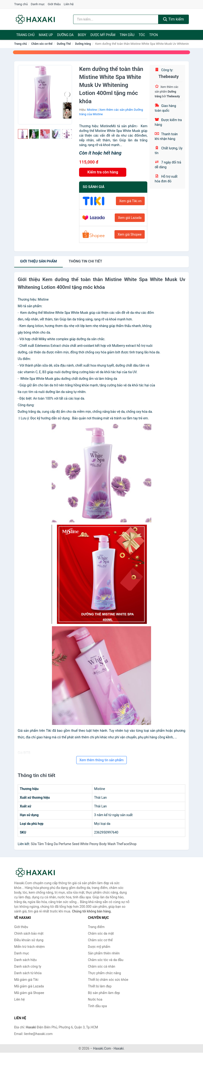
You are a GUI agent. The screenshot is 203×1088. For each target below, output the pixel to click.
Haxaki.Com (102, 1048)
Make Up (46, 35)
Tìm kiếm (173, 19)
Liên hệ (69, 4)
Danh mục (38, 4)
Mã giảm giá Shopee (29, 993)
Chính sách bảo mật (28, 933)
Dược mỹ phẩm (102, 35)
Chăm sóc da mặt (101, 933)
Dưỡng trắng (83, 43)
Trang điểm (96, 927)
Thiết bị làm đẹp (100, 986)
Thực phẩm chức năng (104, 973)
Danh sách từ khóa (28, 973)
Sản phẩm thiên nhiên (104, 953)
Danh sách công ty (27, 966)
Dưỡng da (65, 35)
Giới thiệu (54, 4)
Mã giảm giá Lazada (29, 986)
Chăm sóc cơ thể (41, 43)
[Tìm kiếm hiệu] (115, 19)
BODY (82, 35)
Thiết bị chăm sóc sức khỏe (108, 980)
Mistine (92, 109)
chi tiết (85, 261)
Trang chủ (21, 4)
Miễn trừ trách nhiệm (29, 947)
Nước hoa (95, 999)
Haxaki (119, 1048)
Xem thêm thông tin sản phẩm (101, 760)
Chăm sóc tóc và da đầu (105, 960)
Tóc (142, 35)
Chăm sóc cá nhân (101, 966)
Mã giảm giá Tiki (26, 980)
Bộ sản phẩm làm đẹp (104, 993)
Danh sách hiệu (25, 960)
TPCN (153, 35)
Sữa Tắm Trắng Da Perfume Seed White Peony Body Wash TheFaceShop (83, 844)
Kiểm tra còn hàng (102, 172)
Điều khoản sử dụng (28, 940)
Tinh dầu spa (97, 1006)
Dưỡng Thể (64, 43)
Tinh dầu (127, 35)
